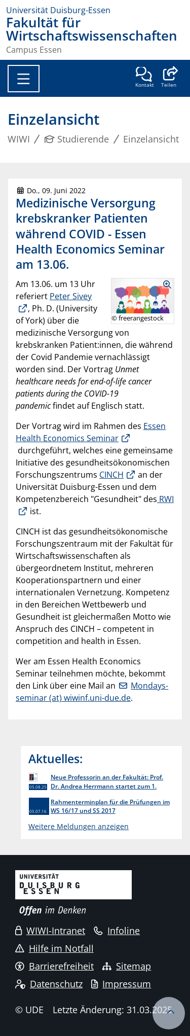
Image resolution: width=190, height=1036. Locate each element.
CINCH (111, 474)
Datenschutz (49, 984)
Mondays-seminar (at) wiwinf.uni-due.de (92, 691)
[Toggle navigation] (24, 78)
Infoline (117, 930)
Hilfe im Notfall (54, 948)
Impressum (121, 984)
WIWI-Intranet (50, 930)
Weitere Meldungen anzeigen (78, 826)
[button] (168, 78)
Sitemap (126, 966)
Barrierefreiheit (54, 966)
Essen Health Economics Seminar (91, 432)
